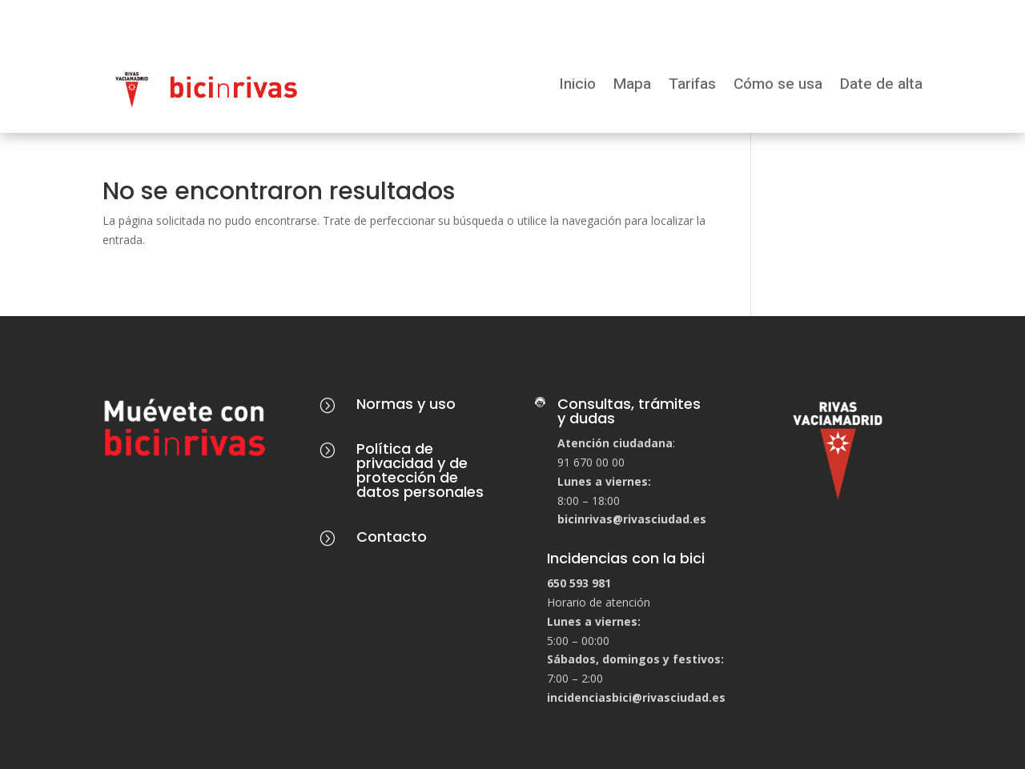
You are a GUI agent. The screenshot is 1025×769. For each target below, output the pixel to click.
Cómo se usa (778, 85)
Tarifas (692, 85)
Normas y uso (406, 404)
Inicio (577, 85)
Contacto (391, 537)
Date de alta (881, 85)
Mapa (632, 85)
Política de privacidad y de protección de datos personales (420, 470)
